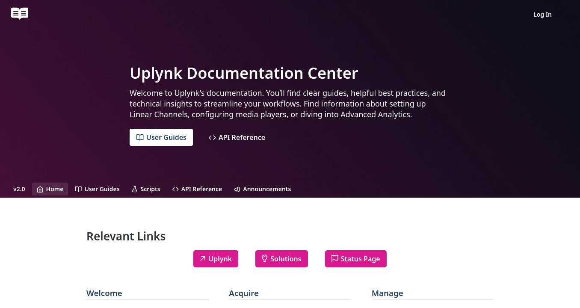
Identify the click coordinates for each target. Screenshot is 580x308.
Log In (542, 14)
